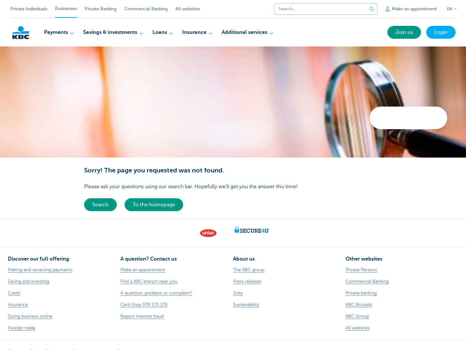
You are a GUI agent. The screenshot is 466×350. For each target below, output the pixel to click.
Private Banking (100, 8)
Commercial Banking (146, 8)
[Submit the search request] (372, 9)
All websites (187, 8)
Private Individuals (28, 8)
